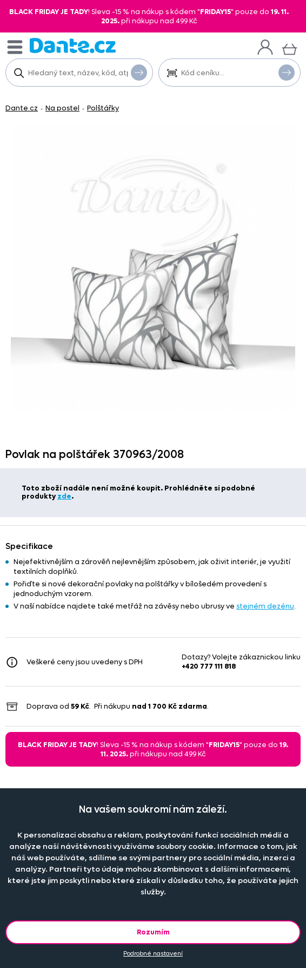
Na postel (62, 108)
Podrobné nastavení (153, 954)
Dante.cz (21, 108)
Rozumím (153, 932)
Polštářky (103, 108)
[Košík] (289, 48)
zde (64, 496)
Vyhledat (139, 72)
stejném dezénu (265, 606)
